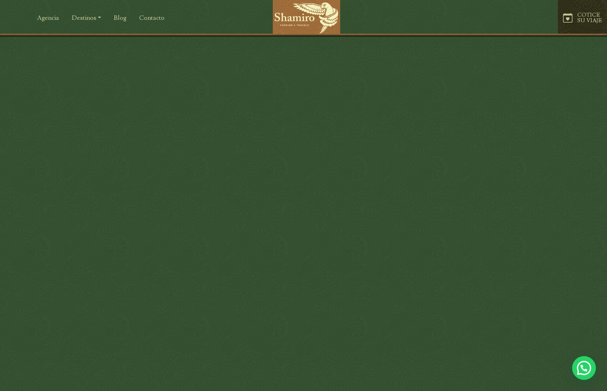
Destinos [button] (84, 18)
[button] (152, 18)
